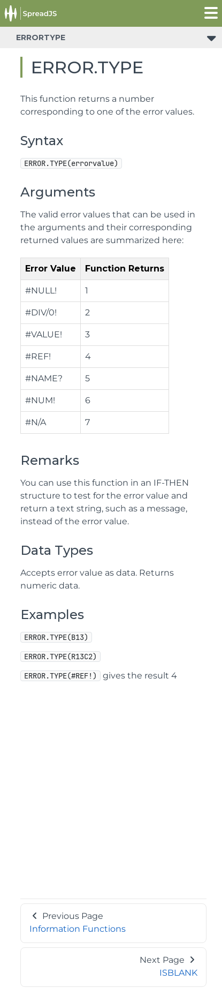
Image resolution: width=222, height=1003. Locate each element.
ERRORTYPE (40, 37)
